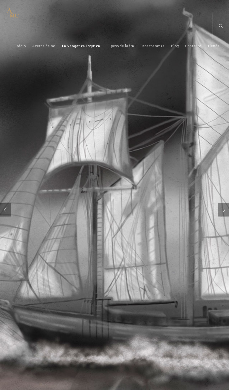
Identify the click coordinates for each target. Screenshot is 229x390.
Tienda (213, 45)
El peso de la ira (120, 45)
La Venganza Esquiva (81, 45)
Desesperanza (152, 45)
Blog (175, 45)
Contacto (193, 45)
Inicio (20, 45)
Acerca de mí (43, 45)
